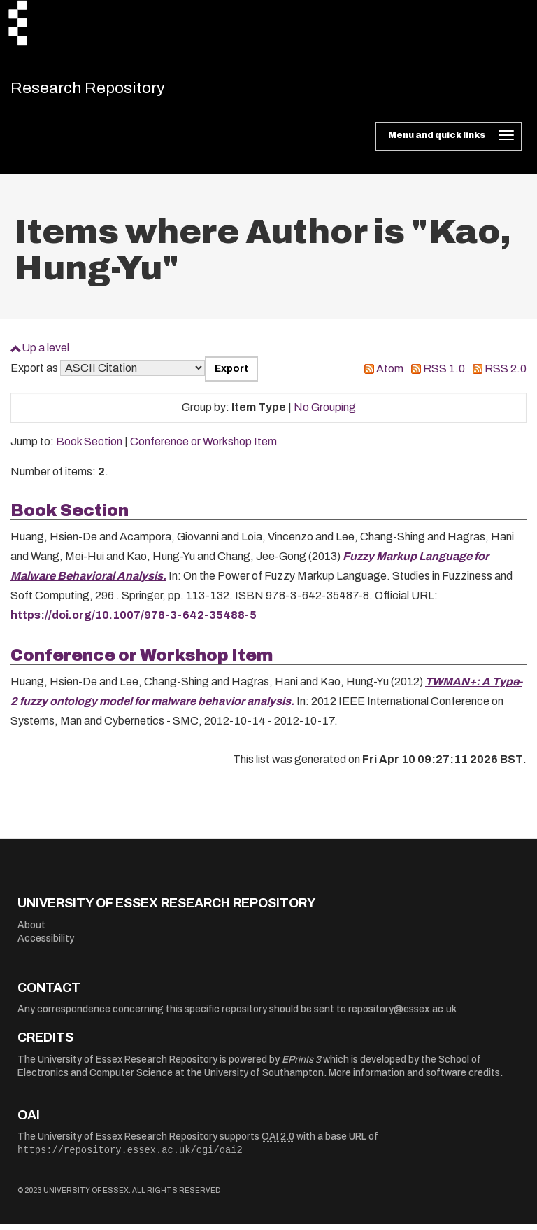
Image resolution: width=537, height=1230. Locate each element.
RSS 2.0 (506, 375)
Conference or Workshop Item (203, 448)
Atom (389, 375)
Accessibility (45, 944)
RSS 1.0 (444, 375)
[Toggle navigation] (448, 143)
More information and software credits (414, 1079)
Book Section (89, 448)
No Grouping (325, 413)
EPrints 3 (301, 1066)
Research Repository (108, 91)
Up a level (45, 354)
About (31, 931)
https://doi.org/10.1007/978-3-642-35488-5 (133, 621)
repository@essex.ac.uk (402, 1015)
